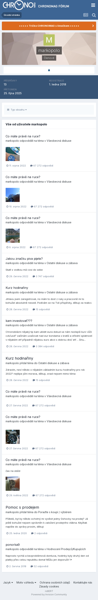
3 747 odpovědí (43, 276)
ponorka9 (13, 545)
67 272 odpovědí (41, 165)
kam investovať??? (19, 321)
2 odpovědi (39, 533)
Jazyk (8, 582)
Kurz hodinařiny (17, 288)
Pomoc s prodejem (22, 507)
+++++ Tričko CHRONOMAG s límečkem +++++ (49, 25)
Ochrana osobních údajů (55, 582)
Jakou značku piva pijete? (24, 258)
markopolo (12, 140)
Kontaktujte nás (82, 582)
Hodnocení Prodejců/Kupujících (66, 549)
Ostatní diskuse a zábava (62, 263)
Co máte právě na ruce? (23, 136)
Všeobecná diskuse (59, 140)
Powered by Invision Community (49, 594)
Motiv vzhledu (26, 582)
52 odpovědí (39, 566)
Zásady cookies (49, 586)
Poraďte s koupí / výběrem (54, 512)
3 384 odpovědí (43, 346)
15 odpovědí (41, 309)
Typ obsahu (17, 109)
